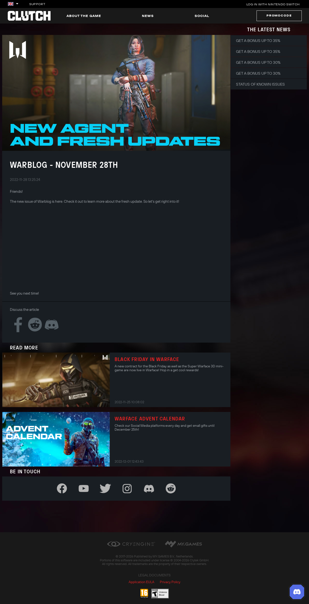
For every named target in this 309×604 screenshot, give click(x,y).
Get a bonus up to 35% (258, 40)
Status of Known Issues (260, 84)
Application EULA (141, 582)
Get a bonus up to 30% (258, 62)
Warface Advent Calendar (150, 418)
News (148, 16)
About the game (83, 16)
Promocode (279, 15)
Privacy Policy (170, 582)
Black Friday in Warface (147, 359)
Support (37, 4)
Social (202, 16)
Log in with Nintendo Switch (273, 4)
